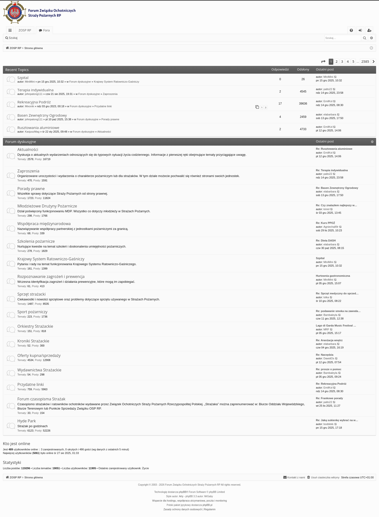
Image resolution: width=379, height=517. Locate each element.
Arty (181, 496)
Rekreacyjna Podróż (34, 101)
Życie (145, 468)
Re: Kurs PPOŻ (325, 222)
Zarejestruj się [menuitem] (370, 31)
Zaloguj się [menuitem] (361, 31)
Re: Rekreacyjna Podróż (331, 383)
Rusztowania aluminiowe (38, 127)
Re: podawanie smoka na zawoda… (338, 311)
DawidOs (328, 358)
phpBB (182, 492)
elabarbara (329, 114)
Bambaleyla (330, 314)
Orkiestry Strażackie (35, 326)
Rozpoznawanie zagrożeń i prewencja (51, 276)
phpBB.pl (207, 505)
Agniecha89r (330, 226)
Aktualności (104, 131)
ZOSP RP (25, 30)
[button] (323, 61)
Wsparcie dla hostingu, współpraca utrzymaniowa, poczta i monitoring (189, 500)
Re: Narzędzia (324, 354)
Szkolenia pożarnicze (36, 241)
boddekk (328, 424)
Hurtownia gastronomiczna (333, 275)
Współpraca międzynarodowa (44, 223)
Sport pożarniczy (32, 311)
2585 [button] (365, 61)
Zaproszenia (110, 93)
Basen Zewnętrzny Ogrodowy (42, 115)
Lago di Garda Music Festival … (336, 325)
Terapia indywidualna (35, 89)
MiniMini (30, 81)
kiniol (326, 209)
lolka (326, 297)
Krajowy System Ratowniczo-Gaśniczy (116, 81)
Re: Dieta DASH (326, 240)
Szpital (23, 77)
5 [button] (353, 61)
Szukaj (13, 38)
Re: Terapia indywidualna (332, 170)
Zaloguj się (31, 38)
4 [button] (348, 61)
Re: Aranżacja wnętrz (329, 340)
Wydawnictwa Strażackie (39, 370)
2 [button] (337, 61)
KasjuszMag (32, 131)
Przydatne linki (103, 106)
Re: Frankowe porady (329, 398)
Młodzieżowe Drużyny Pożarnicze (47, 206)
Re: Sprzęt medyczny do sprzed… (337, 293)
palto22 (327, 89)
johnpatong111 (34, 93)
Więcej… (11, 31)
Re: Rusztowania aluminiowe (334, 148)
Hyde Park (26, 421)
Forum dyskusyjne (80, 81)
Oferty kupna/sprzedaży (38, 355)
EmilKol (327, 101)
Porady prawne (110, 119)
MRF (326, 329)
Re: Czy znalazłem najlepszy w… (336, 205)
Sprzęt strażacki (31, 294)
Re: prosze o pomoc (328, 369)
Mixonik (29, 106)
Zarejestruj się (55, 38)
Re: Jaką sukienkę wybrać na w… (337, 420)
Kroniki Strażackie (33, 341)
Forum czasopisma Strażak (41, 399)
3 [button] (342, 61)
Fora (46, 30)
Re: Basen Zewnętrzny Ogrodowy (337, 187)
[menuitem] (351, 30)
